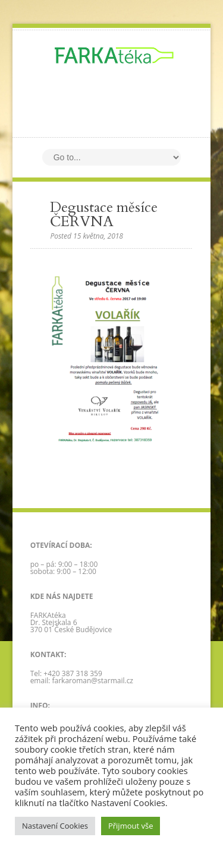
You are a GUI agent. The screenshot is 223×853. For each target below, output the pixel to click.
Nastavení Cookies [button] (55, 825)
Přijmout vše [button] (130, 825)
